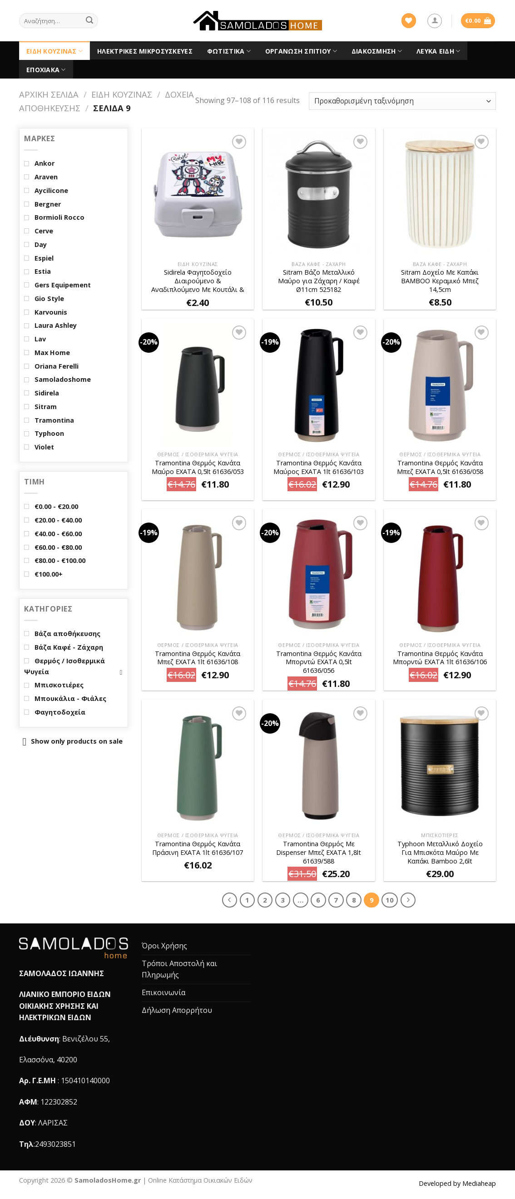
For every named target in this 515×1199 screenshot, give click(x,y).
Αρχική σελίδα (49, 94)
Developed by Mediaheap (457, 1183)
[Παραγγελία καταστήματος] (402, 101)
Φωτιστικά (229, 51)
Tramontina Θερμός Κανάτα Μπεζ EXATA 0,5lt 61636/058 (440, 467)
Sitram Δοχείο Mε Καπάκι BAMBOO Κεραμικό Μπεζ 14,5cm (440, 280)
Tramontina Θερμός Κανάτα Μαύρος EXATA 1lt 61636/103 (318, 467)
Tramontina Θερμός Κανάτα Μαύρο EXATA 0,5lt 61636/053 (198, 467)
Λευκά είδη (438, 51)
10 (390, 899)
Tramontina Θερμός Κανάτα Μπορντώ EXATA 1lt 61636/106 (440, 658)
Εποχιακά (46, 69)
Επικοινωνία (163, 992)
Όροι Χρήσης (164, 946)
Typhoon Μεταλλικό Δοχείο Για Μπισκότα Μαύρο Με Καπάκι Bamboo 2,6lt (440, 852)
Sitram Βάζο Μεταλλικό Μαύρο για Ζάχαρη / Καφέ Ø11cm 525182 (319, 280)
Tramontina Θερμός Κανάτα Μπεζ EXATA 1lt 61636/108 (197, 658)
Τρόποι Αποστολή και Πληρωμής (179, 969)
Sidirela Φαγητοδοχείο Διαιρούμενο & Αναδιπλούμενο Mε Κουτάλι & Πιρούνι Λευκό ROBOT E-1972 (197, 281)
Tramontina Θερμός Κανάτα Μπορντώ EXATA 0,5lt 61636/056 (318, 662)
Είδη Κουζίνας (54, 51)
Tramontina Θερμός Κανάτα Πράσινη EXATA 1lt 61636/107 (197, 848)
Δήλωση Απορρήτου (177, 1010)
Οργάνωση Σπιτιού (301, 51)
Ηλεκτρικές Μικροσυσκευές (145, 51)
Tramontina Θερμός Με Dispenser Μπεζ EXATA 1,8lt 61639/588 (318, 852)
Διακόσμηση (377, 51)
